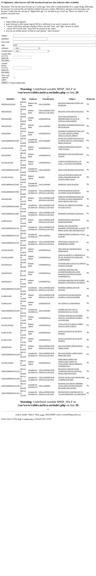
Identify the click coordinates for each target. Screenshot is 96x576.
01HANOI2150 (6, 273)
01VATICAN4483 (7, 257)
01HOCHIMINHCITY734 (10, 228)
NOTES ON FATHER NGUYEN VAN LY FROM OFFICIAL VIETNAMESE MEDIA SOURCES (71, 140)
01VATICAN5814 (7, 363)
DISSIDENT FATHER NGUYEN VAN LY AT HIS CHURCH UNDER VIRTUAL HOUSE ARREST (71, 133)
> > (48, 96)
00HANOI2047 (6, 111)
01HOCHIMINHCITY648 (10, 184)
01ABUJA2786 (6, 332)
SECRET (42, 177)
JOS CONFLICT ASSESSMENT (69, 303)
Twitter (42, 415)
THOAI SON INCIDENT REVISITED (71, 170)
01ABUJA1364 (6, 221)
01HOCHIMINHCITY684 (10, 192)
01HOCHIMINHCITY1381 (10, 386)
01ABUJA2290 (6, 296)
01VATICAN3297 (7, 250)
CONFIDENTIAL (45, 119)
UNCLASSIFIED (44, 104)
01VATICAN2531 (7, 177)
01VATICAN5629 (7, 325)
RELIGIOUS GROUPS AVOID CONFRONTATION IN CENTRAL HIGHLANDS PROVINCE (70, 371)
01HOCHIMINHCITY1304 (10, 378)
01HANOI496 (6, 133)
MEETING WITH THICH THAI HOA (71, 111)
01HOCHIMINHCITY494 (10, 170)
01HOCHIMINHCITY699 (10, 213)
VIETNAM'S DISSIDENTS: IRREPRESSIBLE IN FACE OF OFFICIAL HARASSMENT (68, 119)
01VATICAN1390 (7, 148)
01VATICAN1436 (7, 162)
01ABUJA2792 (6, 340)
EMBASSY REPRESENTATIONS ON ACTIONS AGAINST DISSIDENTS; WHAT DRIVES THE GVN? (71, 199)
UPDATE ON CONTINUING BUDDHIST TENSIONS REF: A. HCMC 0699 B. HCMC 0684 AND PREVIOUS (72, 228)
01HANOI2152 (6, 281)
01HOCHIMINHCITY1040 (10, 289)
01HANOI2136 (6, 264)
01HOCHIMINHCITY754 (10, 243)
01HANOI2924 (6, 347)
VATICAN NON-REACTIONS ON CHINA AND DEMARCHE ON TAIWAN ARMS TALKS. (70, 177)
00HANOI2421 (6, 126)
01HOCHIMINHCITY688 (10, 206)
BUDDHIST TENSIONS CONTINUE (70, 213)
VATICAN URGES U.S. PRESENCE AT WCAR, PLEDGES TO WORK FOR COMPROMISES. (71, 257)
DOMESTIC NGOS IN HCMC (68, 184)
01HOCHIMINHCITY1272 (10, 371)
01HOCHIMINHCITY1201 (10, 311)
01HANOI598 (6, 155)
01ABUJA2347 (6, 303)
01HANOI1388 (6, 199)
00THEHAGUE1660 (8, 104)
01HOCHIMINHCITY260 (10, 141)
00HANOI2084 (6, 119)
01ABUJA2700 (6, 318)
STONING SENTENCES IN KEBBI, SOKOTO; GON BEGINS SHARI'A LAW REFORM (70, 318)
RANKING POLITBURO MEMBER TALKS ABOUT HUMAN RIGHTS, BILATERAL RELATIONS (70, 386)
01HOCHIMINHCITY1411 (10, 393)
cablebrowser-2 (29, 419)
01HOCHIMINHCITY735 (10, 235)
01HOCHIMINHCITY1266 (10, 354)
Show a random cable (18, 83)
